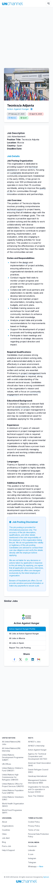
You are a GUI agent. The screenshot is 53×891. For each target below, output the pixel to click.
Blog (4, 842)
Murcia (13, 118)
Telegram (32, 862)
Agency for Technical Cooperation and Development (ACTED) (37, 756)
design (25, 262)
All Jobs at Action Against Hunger (24, 634)
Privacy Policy (34, 826)
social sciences (22, 406)
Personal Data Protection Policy (38, 835)
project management (31, 373)
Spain (25, 118)
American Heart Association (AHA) (39, 764)
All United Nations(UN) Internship (11, 749)
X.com (30, 854)
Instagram (32, 858)
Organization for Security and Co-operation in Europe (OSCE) (38, 789)
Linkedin (31, 850)
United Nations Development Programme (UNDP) (12, 757)
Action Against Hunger (18, 109)
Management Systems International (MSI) (37, 781)
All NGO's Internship (36, 746)
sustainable (15, 173)
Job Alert (6, 838)
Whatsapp (32, 866)
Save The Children (36, 796)
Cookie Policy (34, 822)
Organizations (8, 826)
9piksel (46, 877)
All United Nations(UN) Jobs (11, 743)
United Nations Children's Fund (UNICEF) (12, 769)
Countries (6, 830)
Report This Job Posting (20, 648)
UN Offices (6, 764)
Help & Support (8, 850)
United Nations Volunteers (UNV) (13, 798)
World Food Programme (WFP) (12, 811)
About (4, 822)
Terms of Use (33, 830)
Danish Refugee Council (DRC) (38, 770)
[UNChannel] (12, 3)
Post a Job (6, 846)
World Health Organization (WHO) (13, 804)
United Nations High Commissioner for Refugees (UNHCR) (10, 777)
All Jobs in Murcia (17, 638)
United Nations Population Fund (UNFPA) (13, 791)
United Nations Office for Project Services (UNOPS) (13, 785)
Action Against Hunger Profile (22, 629)
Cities (4, 834)
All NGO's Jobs (34, 742)
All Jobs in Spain (16, 643)
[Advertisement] (26, 36)
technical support (15, 209)
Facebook (32, 846)
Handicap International (37, 776)
